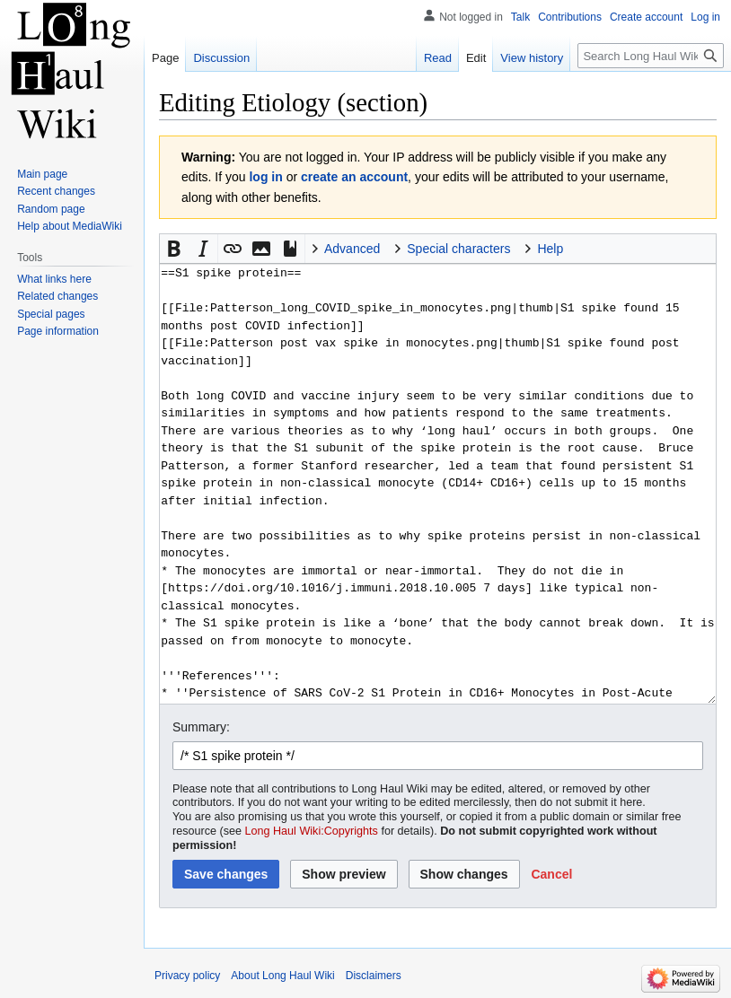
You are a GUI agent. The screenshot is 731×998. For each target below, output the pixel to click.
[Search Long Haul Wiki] (650, 55)
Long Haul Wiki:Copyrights (311, 831)
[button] (174, 248)
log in (265, 177)
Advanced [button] (352, 248)
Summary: (201, 727)
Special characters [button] (458, 248)
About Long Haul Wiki (282, 975)
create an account (354, 177)
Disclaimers (373, 975)
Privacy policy (187, 975)
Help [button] (550, 248)
